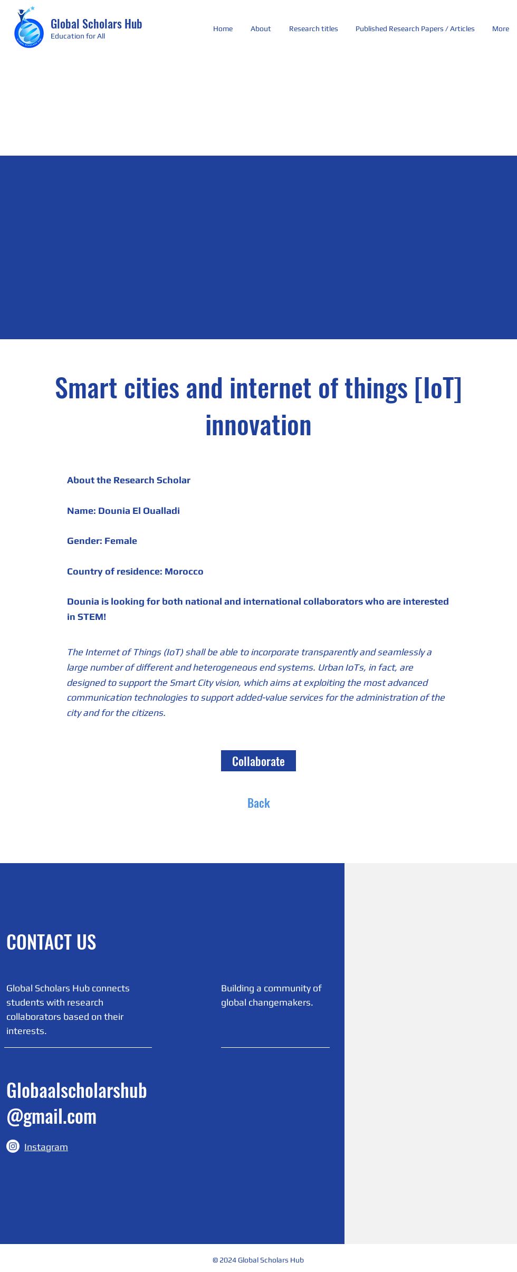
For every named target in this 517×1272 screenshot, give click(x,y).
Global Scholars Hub (96, 23)
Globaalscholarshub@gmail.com (76, 1102)
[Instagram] (13, 1146)
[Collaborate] (258, 760)
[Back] (258, 802)
